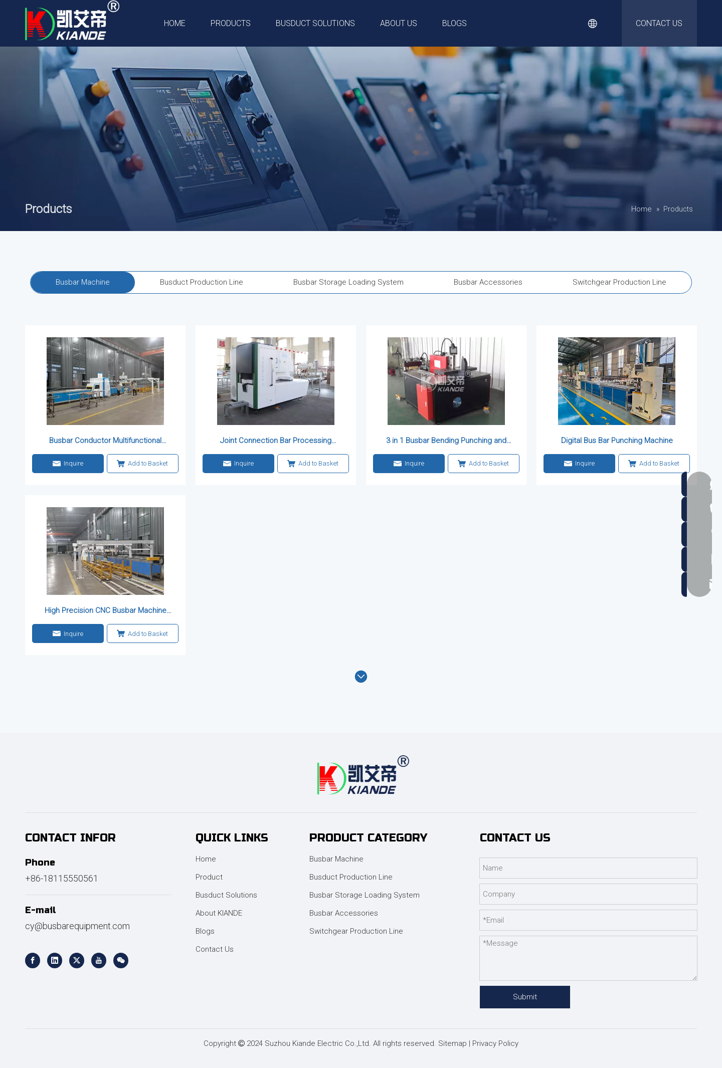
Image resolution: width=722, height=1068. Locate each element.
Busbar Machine (336, 859)
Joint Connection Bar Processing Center (275, 441)
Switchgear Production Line (356, 931)
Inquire (68, 464)
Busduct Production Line (351, 877)
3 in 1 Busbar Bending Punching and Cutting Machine (446, 441)
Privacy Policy (495, 1043)
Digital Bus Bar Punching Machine (617, 440)
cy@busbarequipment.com (77, 926)
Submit (525, 996)
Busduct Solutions (226, 895)
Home (206, 859)
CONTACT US (659, 23)
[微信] (120, 960)
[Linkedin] (54, 960)
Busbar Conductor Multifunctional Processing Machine (105, 441)
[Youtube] (98, 960)
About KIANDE (219, 913)
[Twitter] (76, 960)
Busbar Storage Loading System (364, 895)
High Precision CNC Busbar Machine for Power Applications (105, 611)
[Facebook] (32, 960)
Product (209, 877)
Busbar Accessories (343, 913)
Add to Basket (142, 464)
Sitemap (452, 1043)
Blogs (205, 931)
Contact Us (215, 949)
